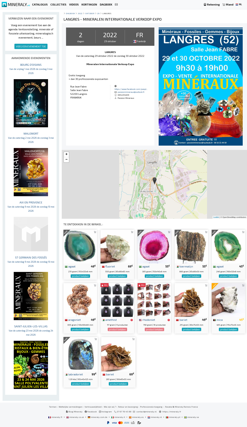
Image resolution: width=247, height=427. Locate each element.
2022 (80, 13)
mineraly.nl (155, 417)
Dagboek (70, 13)
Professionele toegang (151, 406)
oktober (89, 13)
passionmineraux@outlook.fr (131, 92)
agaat (70, 266)
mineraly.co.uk (75, 417)
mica (218, 319)
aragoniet (73, 319)
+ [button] (66, 154)
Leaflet (216, 217)
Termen (52, 406)
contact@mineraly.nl (146, 411)
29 (98, 13)
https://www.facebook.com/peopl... (131, 89)
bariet (181, 319)
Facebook (91, 411)
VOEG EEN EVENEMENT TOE (31, 46)
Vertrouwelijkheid (93, 406)
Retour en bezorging (128, 406)
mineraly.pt (173, 417)
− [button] (66, 159)
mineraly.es (136, 417)
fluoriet (108, 266)
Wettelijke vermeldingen (70, 406)
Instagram (105, 411)
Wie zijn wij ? (110, 406)
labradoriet (74, 374)
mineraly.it (118, 417)
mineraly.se (191, 417)
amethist (109, 319)
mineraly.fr (55, 417)
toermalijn (184, 266)
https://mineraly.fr (171, 411)
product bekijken (80, 276)
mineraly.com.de (98, 417)
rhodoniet (147, 319)
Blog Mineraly (74, 411)
